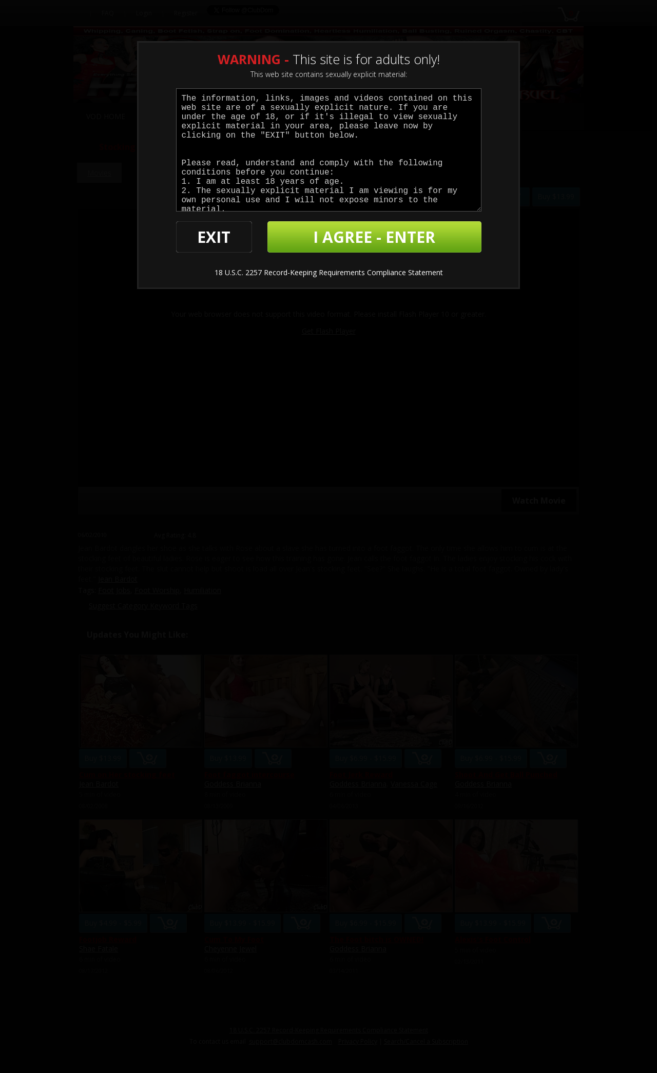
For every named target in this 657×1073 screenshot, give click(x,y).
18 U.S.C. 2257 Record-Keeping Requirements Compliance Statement (329, 272)
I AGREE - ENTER (374, 236)
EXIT (213, 236)
